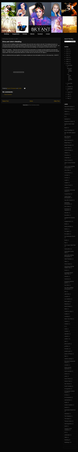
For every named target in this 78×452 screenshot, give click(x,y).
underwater (67, 435)
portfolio (66, 346)
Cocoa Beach (67, 172)
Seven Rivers (67, 378)
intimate (66, 276)
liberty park (67, 301)
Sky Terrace (67, 383)
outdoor (66, 338)
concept (66, 175)
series (65, 376)
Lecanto (66, 296)
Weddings (6, 34)
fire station (66, 233)
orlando (66, 336)
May (68, 98)
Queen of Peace (68, 353)
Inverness (66, 279)
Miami (65, 308)
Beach (65, 127)
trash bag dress (68, 423)
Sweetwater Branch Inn (69, 410)
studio (65, 402)
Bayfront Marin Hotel (69, 124)
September (70, 88)
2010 (67, 57)
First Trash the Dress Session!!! (69, 77)
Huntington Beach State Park (68, 273)
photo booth (67, 343)
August (69, 92)
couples (66, 182)
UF (65, 432)
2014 (67, 49)
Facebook (40, 34)
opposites (66, 333)
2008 (67, 61)
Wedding (66, 439)
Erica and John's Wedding (69, 70)
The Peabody (67, 416)
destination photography (67, 203)
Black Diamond (68, 140)
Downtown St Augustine (67, 209)
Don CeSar (67, 206)
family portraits (67, 226)
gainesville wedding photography (69, 256)
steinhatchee (67, 400)
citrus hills (66, 170)
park (65, 341)
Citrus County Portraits (69, 162)
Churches (66, 155)
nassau (66, 321)
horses (66, 270)
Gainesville (67, 249)
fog (65, 242)
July (68, 94)
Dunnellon (66, 215)
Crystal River (67, 194)
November (69, 83)
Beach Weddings (68, 130)
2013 (67, 51)
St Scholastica (67, 397)
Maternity (66, 304)
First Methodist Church (69, 236)
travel (65, 426)
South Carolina (68, 386)
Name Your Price (68, 318)
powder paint (67, 351)
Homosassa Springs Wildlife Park (69, 267)
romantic (66, 365)
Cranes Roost (67, 185)
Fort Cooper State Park (69, 245)
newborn (66, 323)
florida (65, 240)
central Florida (67, 150)
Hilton (65, 261)
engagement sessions (69, 217)
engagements (67, 221)
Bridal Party (67, 142)
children (66, 152)
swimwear (66, 413)
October (69, 86)
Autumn (66, 114)
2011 (67, 55)
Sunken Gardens (68, 405)
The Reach (67, 418)
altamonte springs (68, 106)
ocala (65, 328)
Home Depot (67, 263)
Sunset (66, 407)
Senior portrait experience (67, 368)
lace (65, 291)
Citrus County (67, 160)
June (68, 96)
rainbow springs (68, 358)
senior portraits (68, 371)
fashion (66, 229)
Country (66, 177)
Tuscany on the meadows (68, 429)
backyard (66, 119)
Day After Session (68, 200)
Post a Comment (8, 94)
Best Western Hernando (67, 137)
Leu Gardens (67, 299)
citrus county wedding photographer (69, 167)
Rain (65, 356)
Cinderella (66, 157)
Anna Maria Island (68, 109)
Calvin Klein (67, 147)
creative (66, 187)
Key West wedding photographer (68, 288)
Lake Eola (66, 294)
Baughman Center (68, 121)
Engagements (15, 34)
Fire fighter (67, 231)
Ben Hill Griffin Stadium (69, 132)
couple (66, 180)
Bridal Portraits (67, 145)
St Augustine (67, 388)
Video (65, 437)
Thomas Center (68, 421)
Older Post (57, 101)
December (69, 65)
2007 (67, 63)
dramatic (66, 212)
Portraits (25, 34)
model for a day (68, 311)
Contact (48, 34)
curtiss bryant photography (67, 197)
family (65, 224)
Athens (66, 111)
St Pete (66, 395)
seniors (66, 373)
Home (31, 101)
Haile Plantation (68, 259)
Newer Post (5, 101)
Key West (66, 285)
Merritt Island (67, 306)
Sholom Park (67, 381)
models (66, 313)
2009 (67, 59)
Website (32, 34)
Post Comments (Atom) (34, 105)
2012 (67, 53)
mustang (66, 316)
